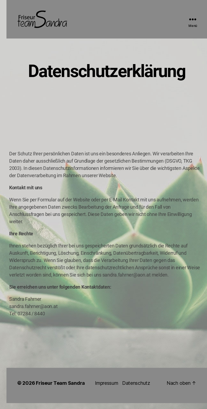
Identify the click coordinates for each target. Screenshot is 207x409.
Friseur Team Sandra (60, 389)
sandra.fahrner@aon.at (126, 281)
